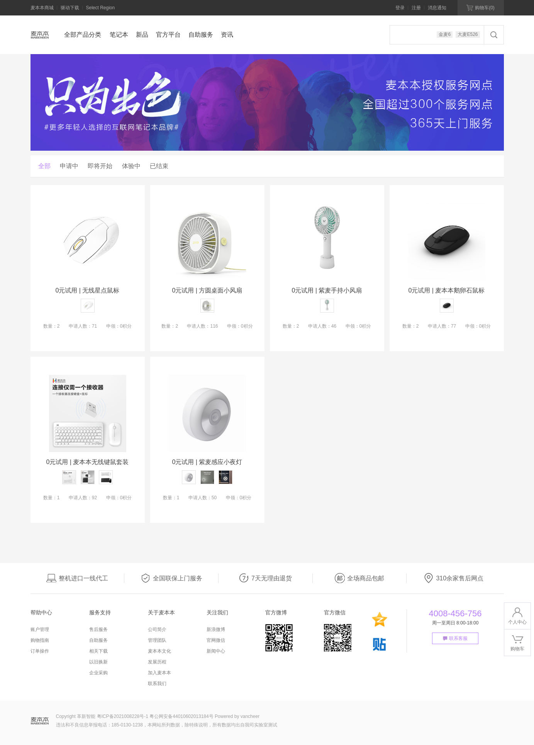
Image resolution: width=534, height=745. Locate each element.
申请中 (69, 166)
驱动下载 (70, 7)
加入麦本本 (159, 672)
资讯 (227, 34)
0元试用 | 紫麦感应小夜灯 (207, 462)
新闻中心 (216, 651)
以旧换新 (98, 662)
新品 (142, 34)
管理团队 (157, 640)
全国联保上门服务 (171, 578)
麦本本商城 (42, 7)
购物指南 (40, 640)
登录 (400, 7)
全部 (44, 166)
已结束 (159, 166)
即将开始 (100, 166)
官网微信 (216, 640)
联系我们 (157, 683)
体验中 (131, 166)
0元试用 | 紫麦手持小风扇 (327, 290)
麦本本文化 (159, 651)
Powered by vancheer (237, 716)
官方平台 (168, 34)
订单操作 (40, 651)
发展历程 (157, 662)
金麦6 (445, 34)
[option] (267, 102)
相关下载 (98, 651)
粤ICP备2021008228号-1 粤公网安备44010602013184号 (155, 716)
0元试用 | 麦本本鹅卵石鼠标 (447, 290)
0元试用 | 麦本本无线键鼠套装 (87, 462)
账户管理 (40, 629)
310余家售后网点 (453, 578)
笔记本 (119, 34)
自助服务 (200, 34)
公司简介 (157, 629)
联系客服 (455, 638)
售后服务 (98, 629)
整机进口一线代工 (77, 578)
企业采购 (98, 672)
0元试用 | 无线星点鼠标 (88, 290)
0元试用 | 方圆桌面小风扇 (207, 290)
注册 (416, 7)
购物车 (480, 7)
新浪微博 (216, 629)
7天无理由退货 (265, 578)
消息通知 (437, 7)
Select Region (100, 7)
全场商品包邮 (359, 578)
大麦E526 (468, 34)
